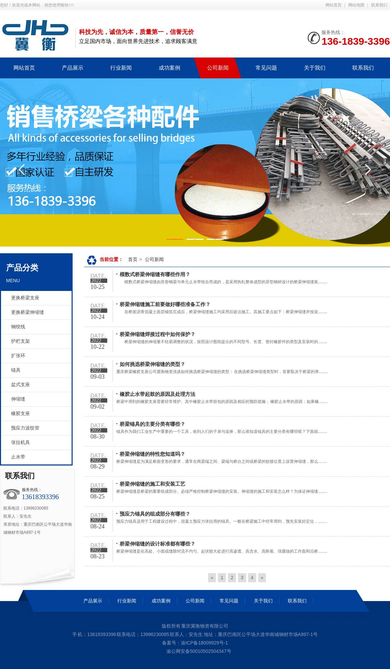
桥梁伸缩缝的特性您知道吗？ (152, 454)
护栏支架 (20, 341)
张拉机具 (20, 442)
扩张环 (18, 355)
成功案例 (161, 600)
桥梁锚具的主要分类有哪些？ (152, 424)
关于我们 (263, 600)
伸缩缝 (18, 399)
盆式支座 (20, 384)
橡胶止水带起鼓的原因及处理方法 (157, 394)
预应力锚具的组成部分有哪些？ (155, 514)
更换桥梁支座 (25, 297)
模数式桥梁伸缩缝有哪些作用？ (155, 274)
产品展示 (92, 600)
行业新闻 (126, 600)
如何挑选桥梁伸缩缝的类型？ (152, 364)
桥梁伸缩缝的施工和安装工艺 (152, 484)
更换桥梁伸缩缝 (27, 312)
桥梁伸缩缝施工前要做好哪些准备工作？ (165, 304)
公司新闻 (154, 259)
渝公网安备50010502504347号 (198, 651)
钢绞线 (18, 326)
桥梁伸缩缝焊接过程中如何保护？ (157, 334)
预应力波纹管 (25, 428)
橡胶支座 (20, 413)
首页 (133, 259)
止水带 (18, 456)
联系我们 (379, 5)
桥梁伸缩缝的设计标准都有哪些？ (157, 544)
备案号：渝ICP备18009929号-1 (195, 642)
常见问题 (229, 600)
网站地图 (356, 5)
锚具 (16, 370)
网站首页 (333, 5)
